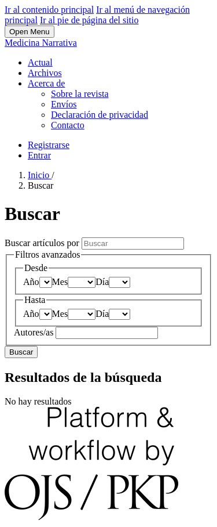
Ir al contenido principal (49, 10)
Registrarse (48, 145)
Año (31, 282)
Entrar (39, 155)
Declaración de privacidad (99, 115)
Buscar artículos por (43, 243)
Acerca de (46, 83)
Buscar (21, 352)
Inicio (40, 175)
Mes (60, 282)
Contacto (67, 125)
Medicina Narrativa (41, 43)
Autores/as (35, 332)
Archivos (45, 73)
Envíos (63, 104)
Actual (40, 62)
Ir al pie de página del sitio (89, 20)
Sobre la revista (80, 94)
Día (102, 282)
